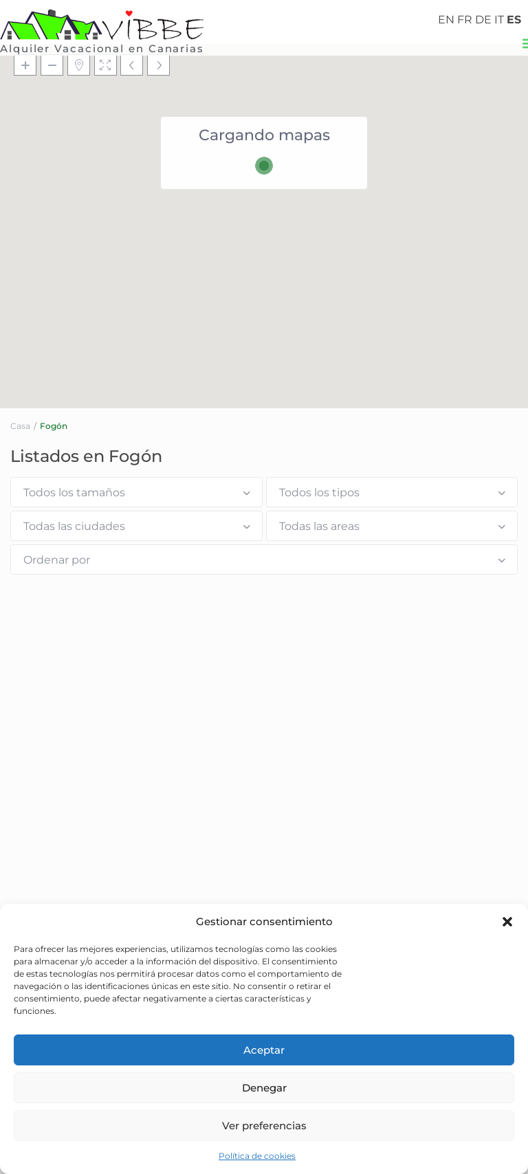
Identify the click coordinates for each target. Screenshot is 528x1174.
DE (483, 19)
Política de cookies (257, 1156)
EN (446, 19)
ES (514, 19)
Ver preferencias (264, 1125)
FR (464, 19)
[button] (507, 922)
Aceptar (264, 1049)
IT (499, 19)
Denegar (264, 1087)
